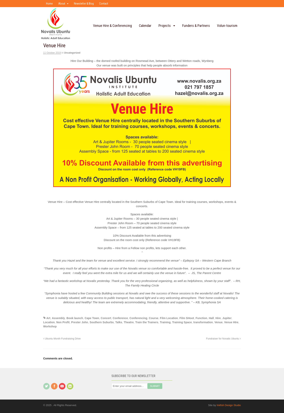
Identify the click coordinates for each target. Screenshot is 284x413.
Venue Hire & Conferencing (112, 26)
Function (201, 318)
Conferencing (138, 318)
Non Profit (63, 322)
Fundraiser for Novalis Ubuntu (223, 338)
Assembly (58, 318)
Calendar (145, 26)
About (61, 3)
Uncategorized (72, 52)
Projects (165, 26)
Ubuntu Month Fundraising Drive (62, 338)
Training (165, 322)
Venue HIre (231, 322)
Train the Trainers (146, 322)
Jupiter (227, 318)
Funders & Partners (196, 26)
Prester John (79, 322)
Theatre (129, 322)
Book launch (74, 318)
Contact (103, 3)
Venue (218, 322)
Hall (211, 318)
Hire (218, 318)
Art (48, 318)
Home (49, 3)
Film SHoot (186, 318)
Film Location (169, 318)
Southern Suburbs (102, 322)
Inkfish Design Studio (229, 405)
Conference (120, 318)
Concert (106, 318)
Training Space (182, 322)
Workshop (50, 326)
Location (49, 322)
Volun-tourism (227, 26)
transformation (203, 322)
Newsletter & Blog (84, 3)
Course (153, 318)
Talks (118, 322)
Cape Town (92, 318)
